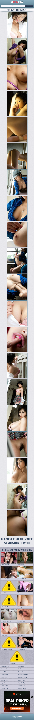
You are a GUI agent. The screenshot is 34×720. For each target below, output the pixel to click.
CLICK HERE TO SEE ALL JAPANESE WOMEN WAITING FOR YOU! (17, 541)
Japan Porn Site (21, 680)
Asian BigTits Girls (5, 688)
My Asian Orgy (21, 672)
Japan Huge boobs (5, 666)
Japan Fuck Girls (4, 686)
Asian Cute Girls (21, 686)
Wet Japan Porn (21, 669)
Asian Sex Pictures (22, 688)
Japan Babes (21, 666)
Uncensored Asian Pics (23, 674)
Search (29, 5)
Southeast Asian (4, 674)
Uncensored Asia (5, 669)
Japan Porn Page (22, 683)
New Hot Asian (4, 680)
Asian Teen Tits (4, 677)
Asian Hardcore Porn (22, 677)
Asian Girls (3, 672)
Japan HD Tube (4, 683)
